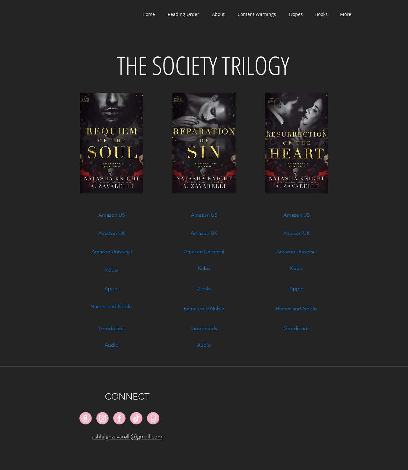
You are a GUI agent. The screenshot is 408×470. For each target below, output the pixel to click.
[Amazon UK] (111, 233)
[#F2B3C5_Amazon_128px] (85, 418)
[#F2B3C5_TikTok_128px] (136, 418)
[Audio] (111, 345)
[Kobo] (111, 270)
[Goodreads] (111, 328)
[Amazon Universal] (111, 251)
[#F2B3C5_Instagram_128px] (102, 418)
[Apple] (111, 288)
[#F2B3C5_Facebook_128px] (119, 418)
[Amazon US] (111, 215)
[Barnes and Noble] (111, 306)
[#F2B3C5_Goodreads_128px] (153, 418)
